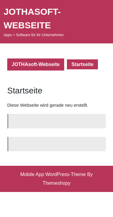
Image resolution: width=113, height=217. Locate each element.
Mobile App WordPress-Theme (53, 174)
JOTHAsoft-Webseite (36, 64)
